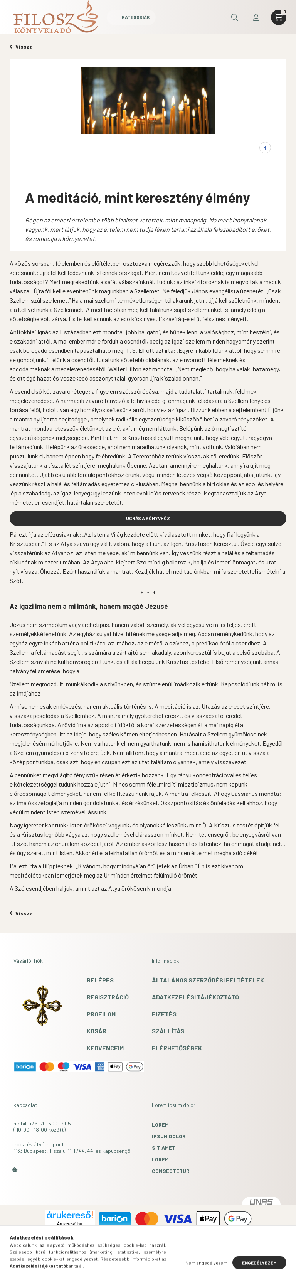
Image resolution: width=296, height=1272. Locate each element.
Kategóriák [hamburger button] (131, 17)
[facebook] (265, 147)
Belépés (100, 980)
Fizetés (164, 1014)
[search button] (234, 17)
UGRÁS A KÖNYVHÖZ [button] (148, 518)
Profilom (101, 1014)
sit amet (163, 1147)
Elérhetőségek (177, 1047)
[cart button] (278, 17)
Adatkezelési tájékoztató (195, 997)
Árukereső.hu (69, 1223)
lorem (160, 1124)
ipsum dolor (169, 1136)
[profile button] (256, 17)
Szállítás (168, 1030)
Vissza (21, 46)
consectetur (171, 1171)
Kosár (96, 1030)
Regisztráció (108, 997)
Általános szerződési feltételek (208, 980)
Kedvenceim (105, 1047)
